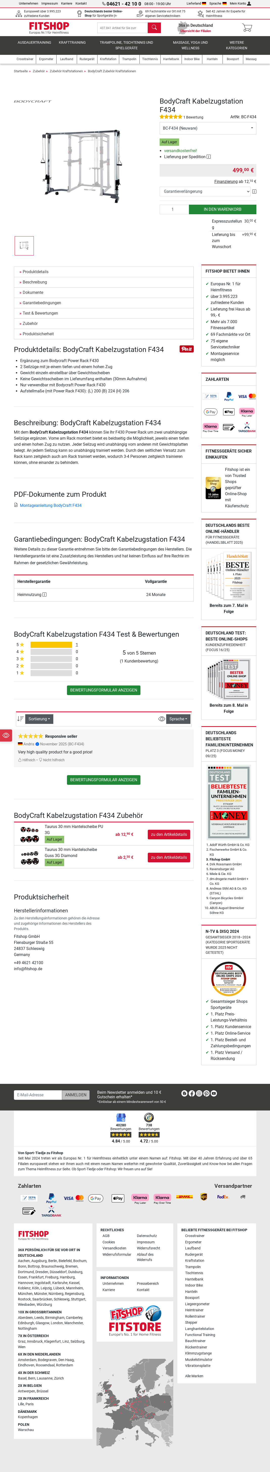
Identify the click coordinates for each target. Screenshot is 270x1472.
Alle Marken (194, 1376)
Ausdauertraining (34, 46)
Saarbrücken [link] (42, 1299)
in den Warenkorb (222, 213)
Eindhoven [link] (26, 1365)
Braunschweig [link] (52, 1266)
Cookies (109, 1242)
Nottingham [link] (27, 1328)
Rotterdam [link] (64, 1365)
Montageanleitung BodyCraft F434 (48, 509)
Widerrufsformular (117, 1254)
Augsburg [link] (39, 1261)
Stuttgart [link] (78, 1299)
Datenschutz (147, 1236)
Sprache (218, 3)
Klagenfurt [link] (52, 1341)
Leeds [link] (39, 1318)
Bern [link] (31, 1378)
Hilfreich (26, 764)
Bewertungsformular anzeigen (103, 694)
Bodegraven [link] (47, 1360)
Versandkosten (114, 1248)
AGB (106, 1236)
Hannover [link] (25, 1283)
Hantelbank (194, 1279)
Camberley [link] (74, 1318)
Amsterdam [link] (27, 1360)
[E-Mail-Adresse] (38, 1095)
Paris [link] (30, 1404)
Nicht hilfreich (52, 764)
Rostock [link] (24, 1299)
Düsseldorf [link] (58, 1272)
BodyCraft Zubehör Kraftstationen (112, 75)
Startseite (21, 75)
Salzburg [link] (77, 1341)
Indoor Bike (194, 1286)
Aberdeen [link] (25, 1318)
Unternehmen (28, 3)
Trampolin (193, 1267)
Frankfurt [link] (36, 1277)
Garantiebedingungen (42, 306)
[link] (211, 400)
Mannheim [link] (74, 1288)
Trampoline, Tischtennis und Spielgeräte (126, 49)
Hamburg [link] (67, 1277)
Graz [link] (22, 1341)
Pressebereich (148, 1284)
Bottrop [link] (34, 1266)
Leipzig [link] (46, 1288)
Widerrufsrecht (148, 1248)
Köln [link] (35, 1288)
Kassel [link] (74, 1283)
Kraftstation (194, 1261)
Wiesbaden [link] (26, 1305)
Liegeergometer (197, 1304)
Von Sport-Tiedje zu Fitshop (40, 1153)
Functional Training (200, 1335)
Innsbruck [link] (35, 1341)
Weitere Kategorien (236, 49)
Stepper (191, 1322)
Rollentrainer (195, 1316)
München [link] (25, 1294)
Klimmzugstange (198, 1353)
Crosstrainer (195, 1236)
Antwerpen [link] (26, 1391)
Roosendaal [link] (45, 1365)
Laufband (193, 1248)
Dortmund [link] (26, 1272)
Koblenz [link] (24, 1288)
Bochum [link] (79, 1261)
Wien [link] (22, 1347)
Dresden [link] (41, 1272)
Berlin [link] (52, 1261)
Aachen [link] (24, 1261)
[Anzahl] (174, 213)
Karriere (66, 3)
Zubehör (39, 75)
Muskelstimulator (198, 1360)
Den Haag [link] (66, 1360)
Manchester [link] (73, 1323)
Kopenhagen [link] (28, 1417)
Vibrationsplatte (197, 1366)
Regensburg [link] (74, 1294)
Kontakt (81, 3)
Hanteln (191, 1292)
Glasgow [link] (42, 1323)
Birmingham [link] (54, 1318)
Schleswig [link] (61, 1299)
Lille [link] (21, 1404)
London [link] (57, 1323)
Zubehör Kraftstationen (66, 75)
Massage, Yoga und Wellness (190, 49)
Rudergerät (194, 1254)
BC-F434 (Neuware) (180, 132)
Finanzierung (226, 185)
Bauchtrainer (195, 1341)
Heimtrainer (194, 1310)
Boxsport (192, 1298)
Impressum (49, 3)
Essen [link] (22, 1277)
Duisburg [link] (75, 1272)
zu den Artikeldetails (169, 838)
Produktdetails (35, 275)
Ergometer (193, 1242)
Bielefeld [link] (65, 1261)
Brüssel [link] (42, 1391)
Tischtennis (194, 1273)
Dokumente (33, 296)
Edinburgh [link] (26, 1323)
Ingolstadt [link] (43, 1283)
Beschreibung (35, 285)
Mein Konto (240, 3)
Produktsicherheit (38, 337)
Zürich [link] (59, 1378)
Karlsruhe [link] (59, 1283)
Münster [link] (40, 1294)
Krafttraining (72, 46)
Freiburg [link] (51, 1277)
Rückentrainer (196, 1347)
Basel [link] (22, 1378)
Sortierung (38, 722)
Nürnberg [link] (55, 1294)
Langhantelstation (199, 1329)
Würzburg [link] (44, 1305)
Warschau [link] (26, 1430)
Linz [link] (65, 1341)
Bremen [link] (71, 1266)
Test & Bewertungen (40, 317)
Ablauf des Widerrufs (145, 1257)
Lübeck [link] (59, 1288)
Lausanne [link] (45, 1378)
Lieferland (196, 3)
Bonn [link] (22, 1266)
